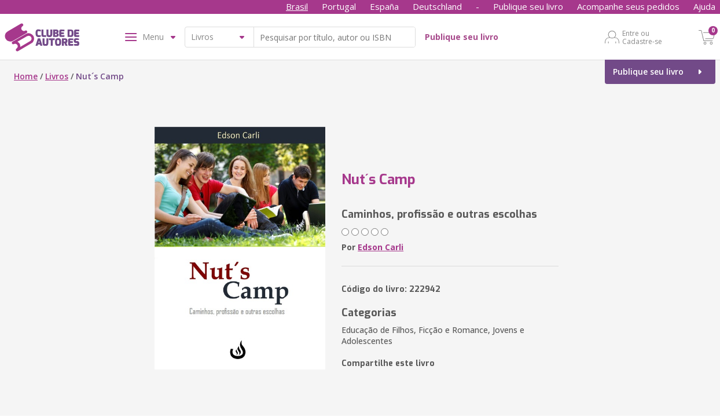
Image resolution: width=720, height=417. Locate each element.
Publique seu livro (528, 6)
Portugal (339, 6)
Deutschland (437, 6)
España (384, 6)
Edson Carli (380, 247)
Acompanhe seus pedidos (628, 6)
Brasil (297, 6)
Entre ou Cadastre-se (642, 37)
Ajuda (704, 6)
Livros (56, 76)
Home (26, 76)
